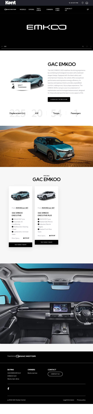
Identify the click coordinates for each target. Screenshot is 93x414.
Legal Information (68, 400)
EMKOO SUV (12, 376)
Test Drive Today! (20, 244)
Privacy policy (81, 400)
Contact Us (53, 374)
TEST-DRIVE (39, 9)
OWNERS (49, 9)
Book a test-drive (13, 379)
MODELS (23, 9)
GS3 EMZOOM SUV (14, 373)
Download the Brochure (58, 99)
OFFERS (31, 9)
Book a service (32, 373)
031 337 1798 (73, 3)
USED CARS (57, 9)
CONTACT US (68, 9)
